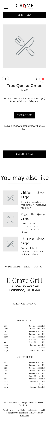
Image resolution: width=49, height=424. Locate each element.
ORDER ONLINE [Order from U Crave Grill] (13, 266)
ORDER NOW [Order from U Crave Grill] (24, 15)
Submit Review (24, 154)
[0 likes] (42, 79)
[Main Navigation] (6, 7)
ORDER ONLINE (24, 115)
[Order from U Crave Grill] (10, 197)
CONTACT (39, 266)
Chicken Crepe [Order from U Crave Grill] (26, 194)
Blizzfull (25, 405)
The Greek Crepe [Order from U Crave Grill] (28, 241)
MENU (27, 266)
